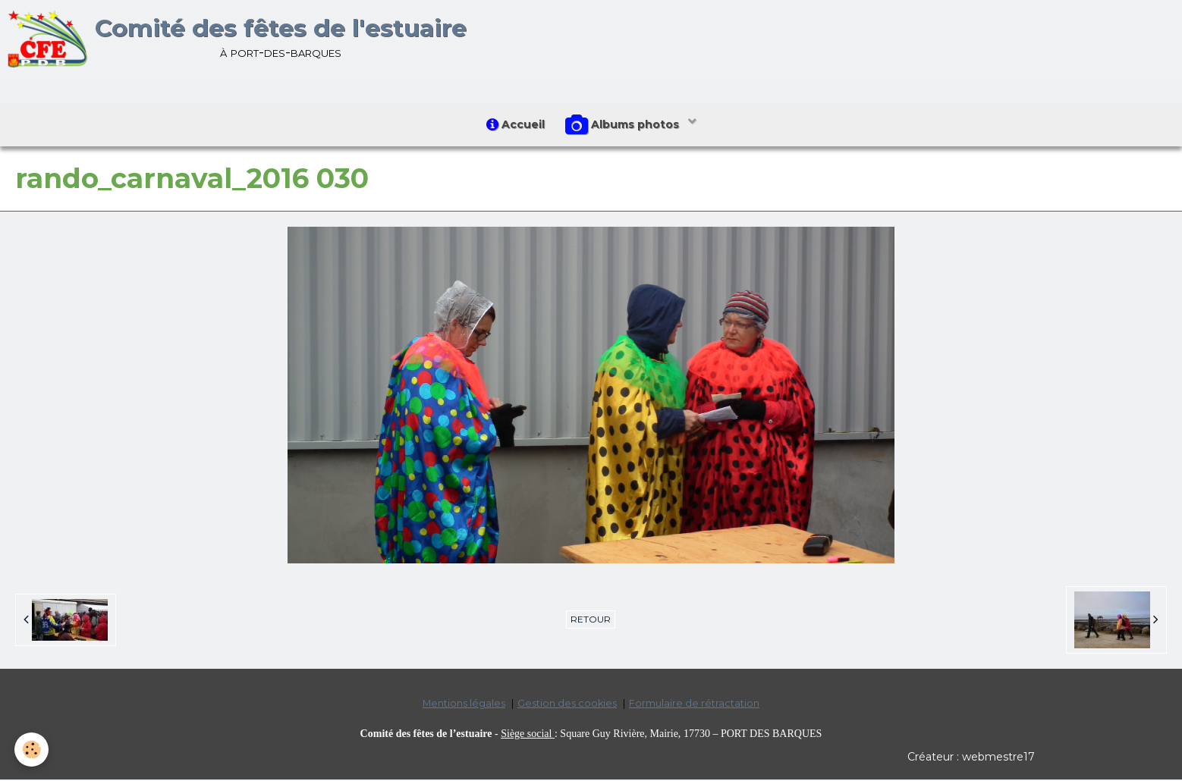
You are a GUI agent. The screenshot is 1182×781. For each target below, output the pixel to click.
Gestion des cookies (567, 705)
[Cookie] (32, 749)
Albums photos (625, 125)
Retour (591, 621)
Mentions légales (464, 705)
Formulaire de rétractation (694, 705)
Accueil (515, 125)
